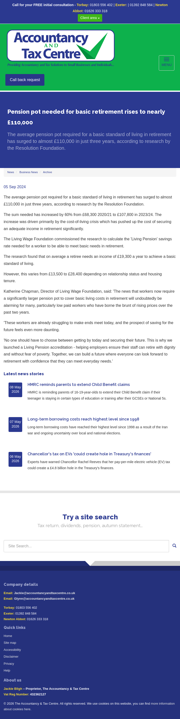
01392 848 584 (141, 5)
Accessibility (12, 650)
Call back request (25, 80)
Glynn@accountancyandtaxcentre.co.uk (44, 598)
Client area (90, 18)
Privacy (9, 663)
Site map (10, 642)
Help (7, 670)
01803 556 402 (101, 5)
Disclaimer (11, 656)
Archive (47, 172)
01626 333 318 (96, 11)
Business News (29, 172)
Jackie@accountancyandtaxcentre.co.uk (44, 593)
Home (8, 636)
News (10, 172)
